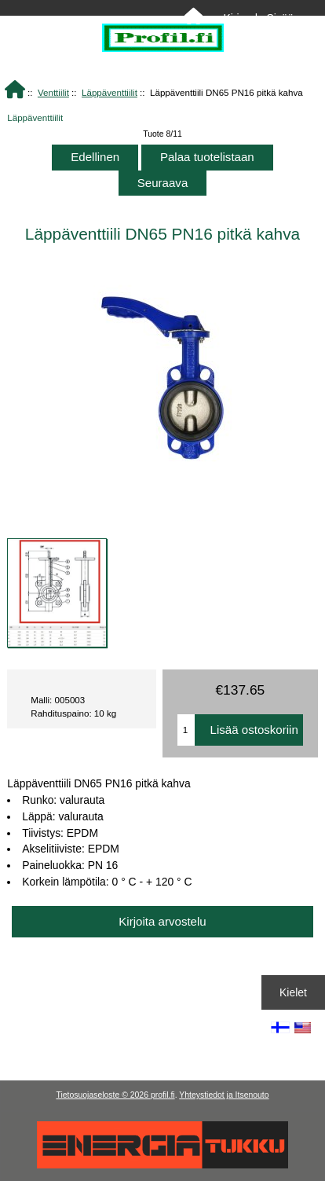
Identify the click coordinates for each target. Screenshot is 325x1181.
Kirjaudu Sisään (262, 18)
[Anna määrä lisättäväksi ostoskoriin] (186, 730)
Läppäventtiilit (109, 92)
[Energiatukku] (162, 1165)
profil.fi (163, 1095)
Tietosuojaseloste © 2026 (103, 1095)
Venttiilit (53, 92)
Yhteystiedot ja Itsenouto (223, 1095)
